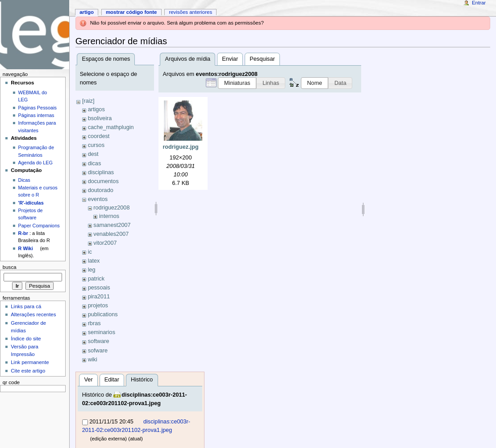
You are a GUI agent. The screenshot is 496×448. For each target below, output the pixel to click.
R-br (23, 233)
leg (92, 270)
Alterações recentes (33, 314)
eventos (98, 199)
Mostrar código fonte (131, 12)
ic (90, 252)
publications (103, 314)
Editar (111, 380)
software (98, 341)
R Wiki (25, 248)
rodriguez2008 (111, 208)
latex (94, 261)
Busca (10, 267)
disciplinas (101, 172)
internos (109, 216)
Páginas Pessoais (37, 107)
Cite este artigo (28, 370)
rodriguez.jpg (180, 147)
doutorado (100, 190)
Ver (88, 380)
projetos (98, 305)
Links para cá (26, 306)
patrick (96, 279)
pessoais (99, 288)
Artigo (86, 12)
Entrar (479, 2)
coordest (99, 136)
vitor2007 (105, 243)
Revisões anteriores (190, 12)
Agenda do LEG (35, 162)
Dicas (24, 180)
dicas (94, 163)
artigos (96, 109)
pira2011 (99, 296)
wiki (92, 359)
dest (93, 154)
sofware (98, 351)
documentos (103, 181)
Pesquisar (262, 59)
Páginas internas (36, 115)
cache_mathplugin (111, 127)
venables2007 (111, 234)
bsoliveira (100, 118)
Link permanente (30, 362)
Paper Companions (39, 225)
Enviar (230, 59)
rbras (94, 323)
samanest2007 (111, 225)
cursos (96, 145)
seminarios (101, 332)
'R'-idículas (31, 202)
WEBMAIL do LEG (32, 96)
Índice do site (26, 338)
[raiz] (88, 101)
